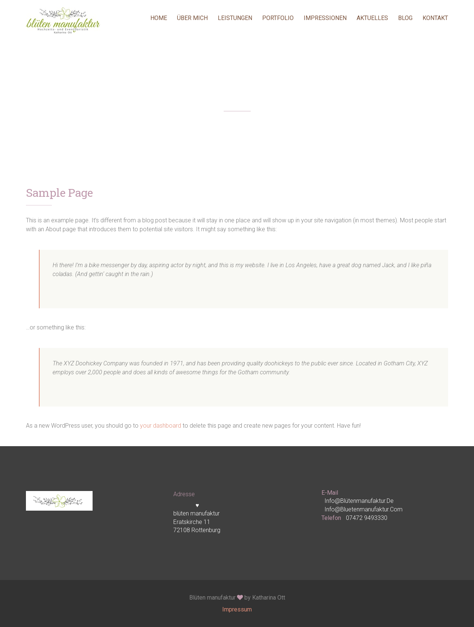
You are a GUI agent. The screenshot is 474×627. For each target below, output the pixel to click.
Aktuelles (372, 17)
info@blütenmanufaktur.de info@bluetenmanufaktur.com (363, 504)
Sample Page (59, 193)
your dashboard (160, 425)
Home (158, 17)
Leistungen (235, 17)
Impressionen (325, 17)
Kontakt (435, 17)
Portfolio (278, 17)
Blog (405, 17)
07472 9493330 (366, 517)
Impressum (237, 609)
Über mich (192, 17)
